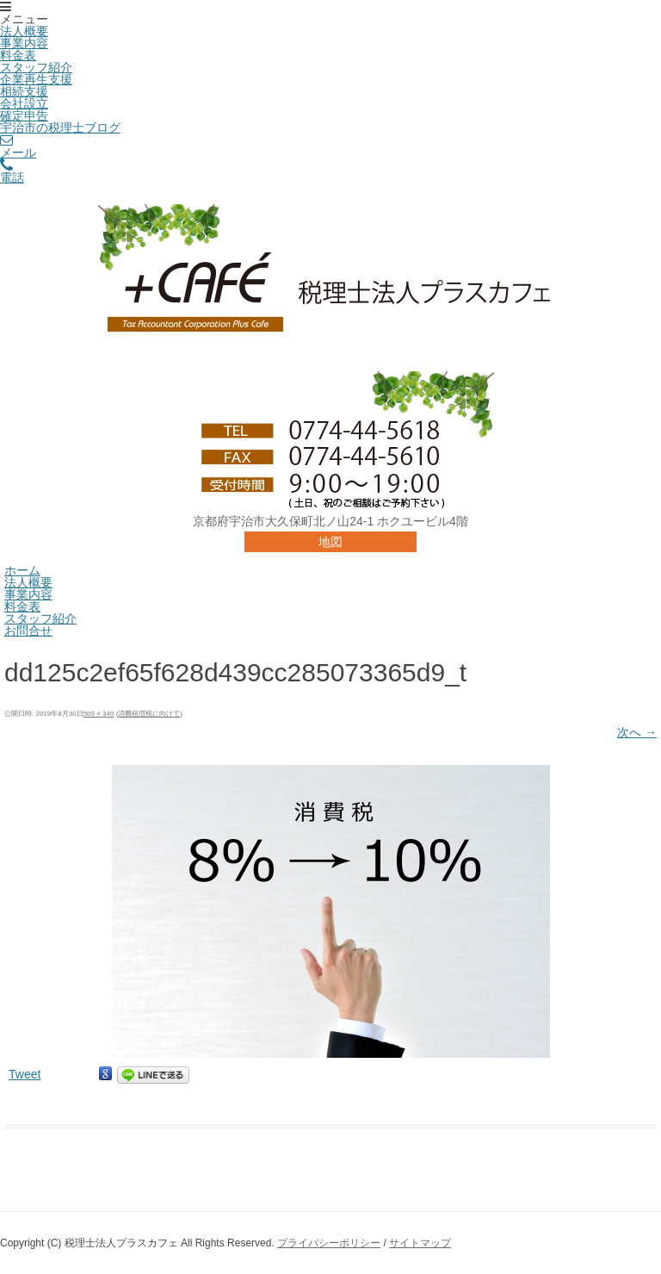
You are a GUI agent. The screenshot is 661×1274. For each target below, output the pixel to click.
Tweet (24, 1074)
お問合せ (28, 630)
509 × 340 (98, 714)
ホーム (22, 570)
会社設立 (24, 103)
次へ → (637, 732)
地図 (330, 542)
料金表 (18, 55)
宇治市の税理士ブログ (60, 127)
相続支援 (24, 91)
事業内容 (24, 43)
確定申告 (24, 115)
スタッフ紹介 (36, 67)
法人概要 (24, 31)
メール (18, 146)
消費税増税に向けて (149, 714)
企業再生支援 (36, 79)
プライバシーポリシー (328, 1243)
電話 (12, 171)
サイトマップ (420, 1243)
